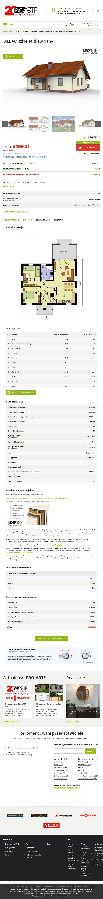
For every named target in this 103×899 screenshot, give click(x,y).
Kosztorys (58, 220)
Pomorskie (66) (59, 773)
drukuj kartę (93, 164)
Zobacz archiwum (10, 722)
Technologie (57, 545)
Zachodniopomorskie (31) (87, 779)
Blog (48, 844)
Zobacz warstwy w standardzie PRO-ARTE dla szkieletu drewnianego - (36, 498)
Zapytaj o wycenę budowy (51, 638)
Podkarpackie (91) (61, 770)
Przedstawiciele (32, 851)
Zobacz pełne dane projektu (14, 212)
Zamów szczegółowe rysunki (23, 393)
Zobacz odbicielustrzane (94, 137)
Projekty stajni (84, 853)
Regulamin (9, 851)
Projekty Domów (71, 845)
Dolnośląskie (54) (60, 759)
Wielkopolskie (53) (60, 779)
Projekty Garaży (71, 851)
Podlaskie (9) (83, 770)
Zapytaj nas (30, 164)
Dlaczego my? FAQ (12, 844)
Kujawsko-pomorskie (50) (87, 759)
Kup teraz (89, 147)
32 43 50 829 (66, 11)
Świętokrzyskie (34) (61, 776)
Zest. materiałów (43, 220)
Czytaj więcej (8, 186)
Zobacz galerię (72, 722)
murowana (79, 205)
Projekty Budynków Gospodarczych (73, 858)
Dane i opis (27, 220)
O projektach (10, 847)
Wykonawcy (30, 847)
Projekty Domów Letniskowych (73, 866)
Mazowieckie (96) (60, 767)
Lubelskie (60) (59, 762)
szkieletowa (93, 205)
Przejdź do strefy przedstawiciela (66, 788)
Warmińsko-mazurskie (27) (88, 776)
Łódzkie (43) (58, 764)
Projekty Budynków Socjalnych (85, 860)
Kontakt (8, 855)
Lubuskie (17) (83, 762)
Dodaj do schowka (92, 154)
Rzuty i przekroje (12, 220)
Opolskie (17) (83, 767)
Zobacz (95, 174)
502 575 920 (80, 11)
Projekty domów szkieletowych (86, 846)
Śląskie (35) (82, 773)
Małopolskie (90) (84, 764)
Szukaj (89, 751)
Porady (28, 844)
